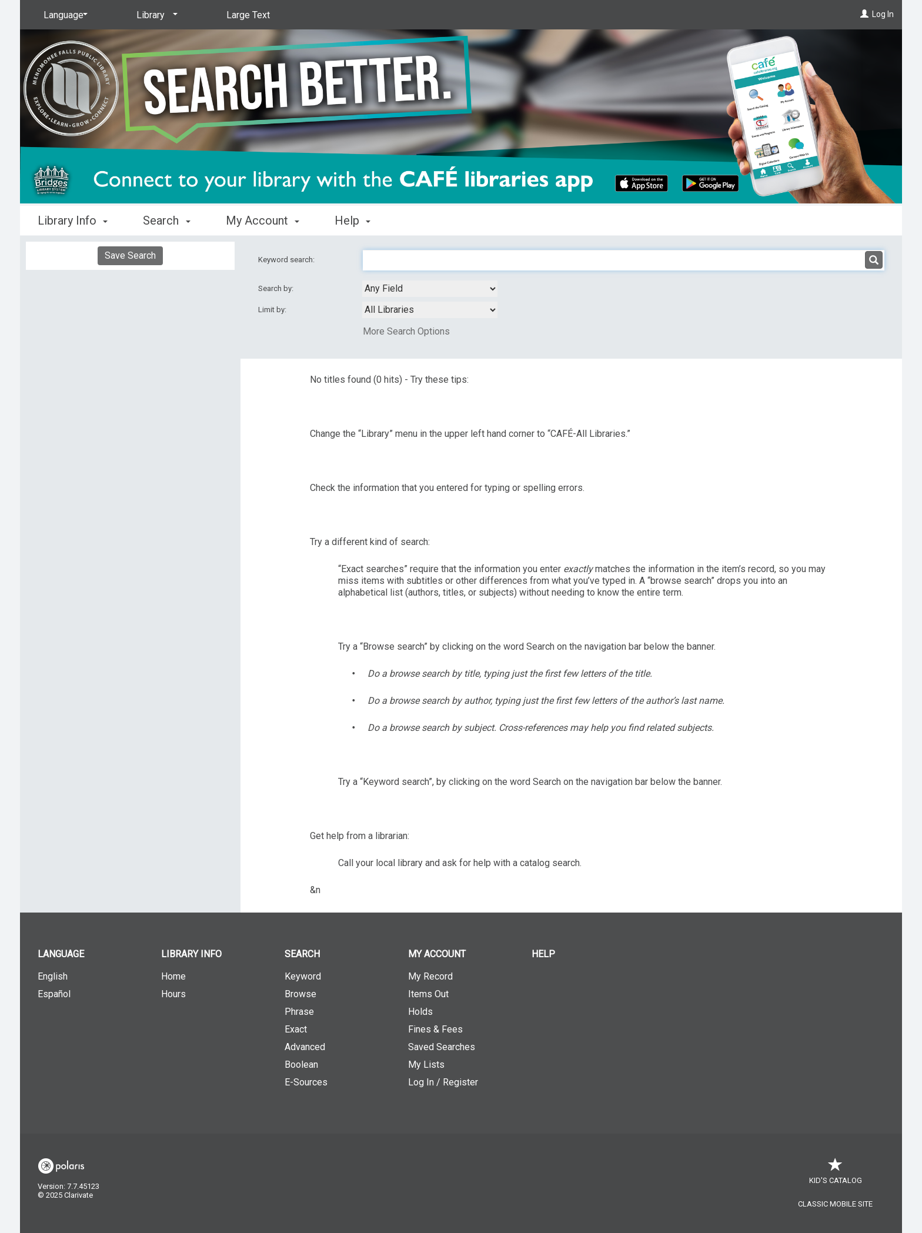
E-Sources (306, 1082)
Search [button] (166, 220)
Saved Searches (441, 1046)
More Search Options (406, 331)
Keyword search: (287, 259)
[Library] (155, 15)
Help (543, 954)
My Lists (426, 1064)
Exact (296, 1029)
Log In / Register (443, 1082)
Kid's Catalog (835, 1174)
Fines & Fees (435, 1029)
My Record (430, 976)
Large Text (248, 15)
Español (54, 994)
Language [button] (61, 954)
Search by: (276, 288)
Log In (883, 14)
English (53, 976)
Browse (300, 994)
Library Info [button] (73, 220)
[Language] (63, 15)
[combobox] (429, 288)
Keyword (303, 976)
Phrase (299, 1011)
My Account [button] (262, 220)
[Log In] (864, 14)
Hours (173, 994)
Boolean (301, 1064)
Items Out (428, 994)
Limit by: (273, 309)
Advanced (305, 1046)
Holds (420, 1011)
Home (173, 976)
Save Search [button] (130, 255)
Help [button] (352, 220)
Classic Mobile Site (835, 1203)
